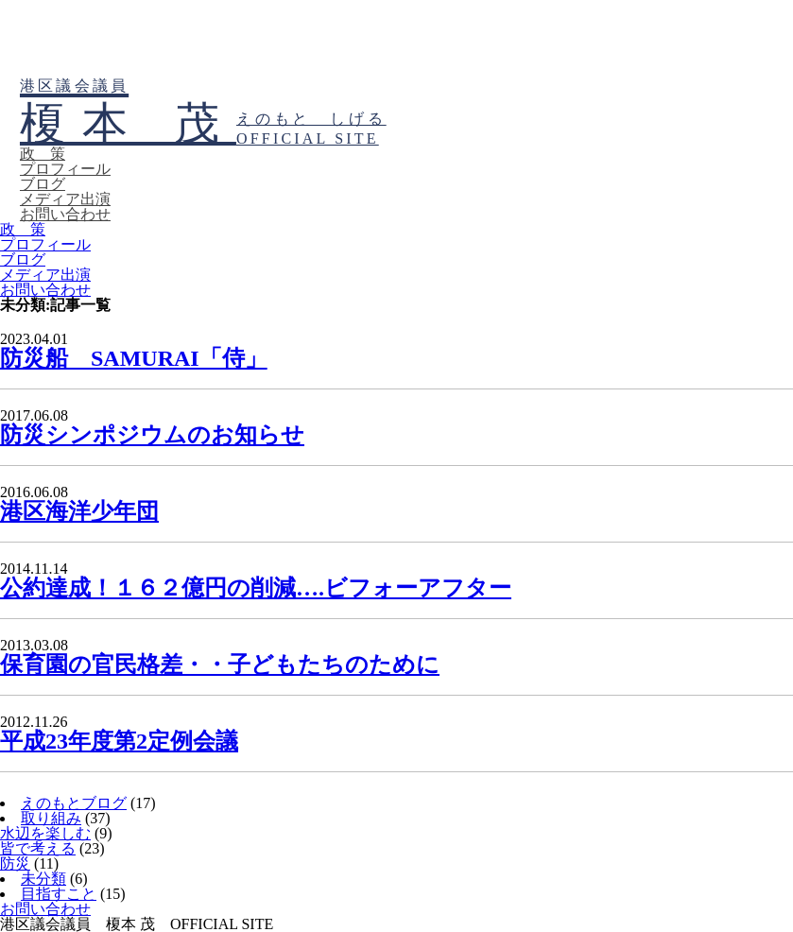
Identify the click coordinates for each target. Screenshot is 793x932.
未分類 (43, 879)
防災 (15, 863)
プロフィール (65, 169)
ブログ (42, 184)
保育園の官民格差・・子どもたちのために (220, 664)
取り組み (51, 818)
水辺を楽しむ (45, 833)
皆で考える (38, 848)
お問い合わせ (65, 214)
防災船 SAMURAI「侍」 (133, 358)
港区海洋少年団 (79, 511)
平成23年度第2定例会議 (119, 741)
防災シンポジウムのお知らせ (152, 435)
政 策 (42, 154)
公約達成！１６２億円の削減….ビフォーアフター (255, 588)
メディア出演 (65, 199)
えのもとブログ (74, 803)
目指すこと (58, 894)
